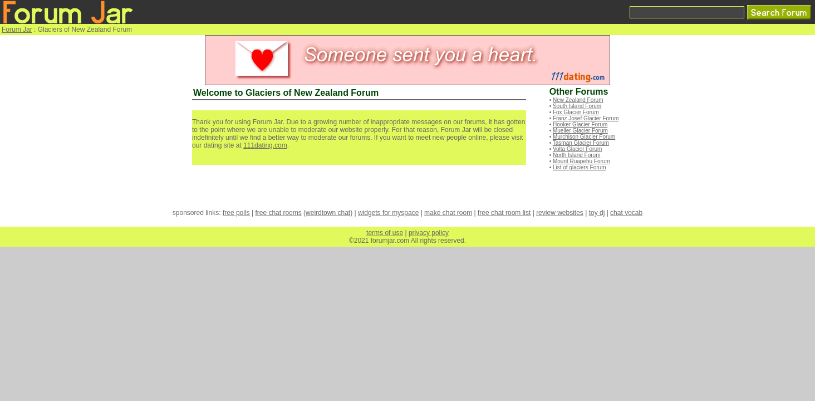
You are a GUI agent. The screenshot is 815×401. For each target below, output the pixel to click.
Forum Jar (17, 29)
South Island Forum (577, 106)
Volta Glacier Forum (577, 149)
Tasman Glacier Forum (581, 143)
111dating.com (265, 145)
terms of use (384, 233)
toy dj (597, 213)
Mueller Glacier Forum (580, 131)
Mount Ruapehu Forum (581, 161)
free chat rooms (278, 213)
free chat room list (504, 213)
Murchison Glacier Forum (584, 137)
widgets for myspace (388, 213)
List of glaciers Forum (579, 167)
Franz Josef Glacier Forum (585, 118)
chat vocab (626, 213)
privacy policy (429, 233)
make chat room (448, 213)
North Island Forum (577, 155)
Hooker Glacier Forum (580, 124)
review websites (559, 213)
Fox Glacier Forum (576, 112)
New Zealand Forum (578, 100)
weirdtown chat (328, 213)
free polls (236, 213)
